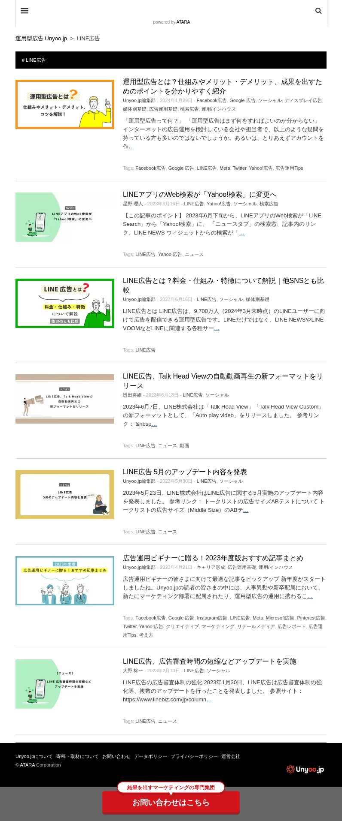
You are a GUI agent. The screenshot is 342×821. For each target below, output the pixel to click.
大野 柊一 (133, 670)
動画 (184, 445)
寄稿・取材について (77, 756)
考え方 (146, 635)
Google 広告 (242, 100)
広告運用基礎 (163, 108)
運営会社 (230, 756)
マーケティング (218, 626)
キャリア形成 (211, 567)
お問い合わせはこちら (171, 802)
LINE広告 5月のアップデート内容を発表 (185, 471)
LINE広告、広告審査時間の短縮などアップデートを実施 (209, 661)
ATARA (183, 22)
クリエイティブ (182, 626)
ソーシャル (270, 100)
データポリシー (150, 756)
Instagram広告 (212, 617)
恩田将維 (132, 394)
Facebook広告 (212, 100)
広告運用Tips (289, 168)
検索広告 (189, 108)
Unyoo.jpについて (34, 756)
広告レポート (292, 626)
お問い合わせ (116, 756)
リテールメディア (256, 626)
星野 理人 (133, 203)
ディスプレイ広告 (303, 100)
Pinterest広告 (311, 617)
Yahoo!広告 (261, 168)
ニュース (194, 254)
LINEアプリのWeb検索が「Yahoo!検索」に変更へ (200, 194)
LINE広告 (207, 168)
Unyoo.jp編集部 (139, 100)
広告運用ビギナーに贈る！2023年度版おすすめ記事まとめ (213, 558)
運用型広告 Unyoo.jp (305, 769)
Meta (225, 168)
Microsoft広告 (280, 617)
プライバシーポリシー (194, 756)
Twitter (239, 168)
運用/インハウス (219, 108)
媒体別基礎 (135, 108)
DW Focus (171, 10)
